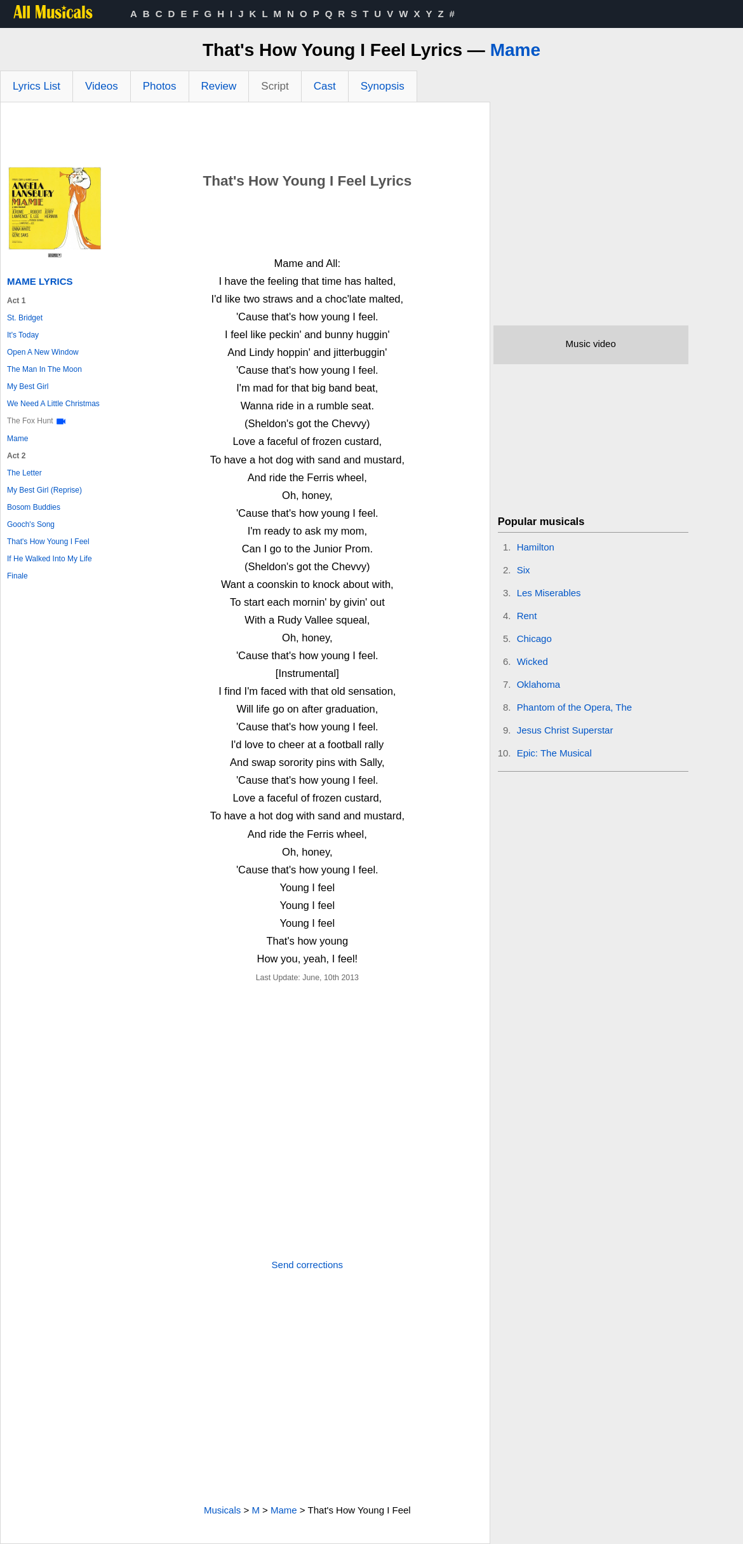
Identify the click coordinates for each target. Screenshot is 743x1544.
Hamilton (535, 547)
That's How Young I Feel (48, 541)
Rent (527, 615)
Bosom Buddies (33, 507)
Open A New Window (43, 352)
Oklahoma (538, 684)
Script (274, 86)
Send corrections (308, 1264)
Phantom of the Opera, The (575, 707)
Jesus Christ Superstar (565, 730)
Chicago (534, 638)
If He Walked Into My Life (49, 558)
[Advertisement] (245, 137)
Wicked (532, 661)
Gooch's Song (31, 524)
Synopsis (383, 86)
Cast (325, 86)
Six (523, 569)
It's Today (23, 335)
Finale (17, 575)
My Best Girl (27, 386)
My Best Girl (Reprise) (44, 490)
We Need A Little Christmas (53, 403)
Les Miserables (549, 592)
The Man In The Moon (44, 369)
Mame (515, 50)
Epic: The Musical (554, 753)
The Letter (24, 472)
